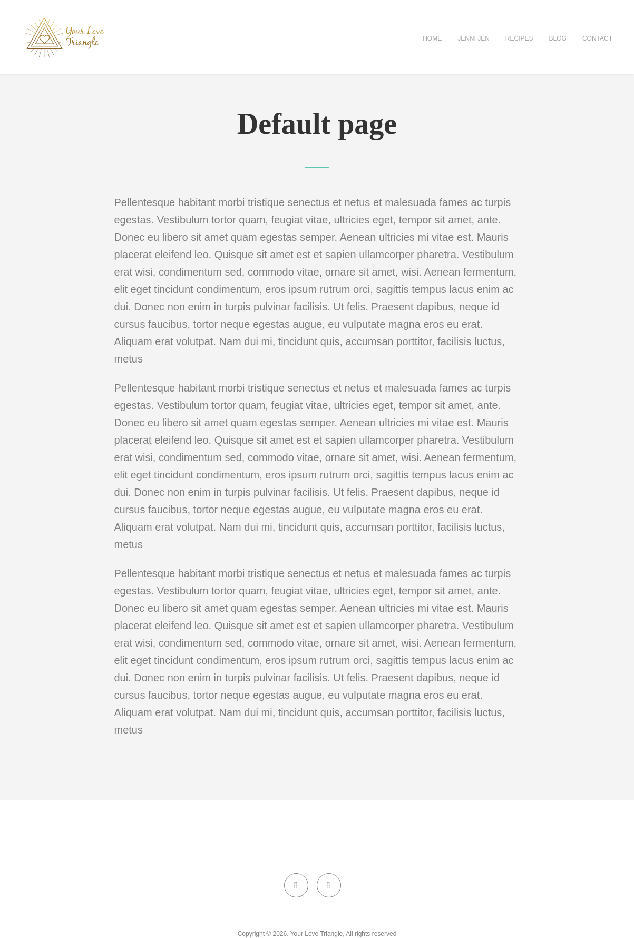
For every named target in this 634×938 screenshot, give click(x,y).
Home (432, 38)
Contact (597, 38)
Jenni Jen (473, 38)
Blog (558, 38)
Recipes (519, 38)
